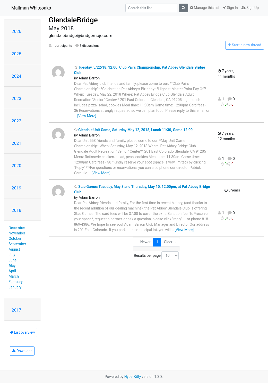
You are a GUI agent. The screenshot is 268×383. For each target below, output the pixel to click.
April (12, 271)
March (14, 276)
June (13, 260)
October (15, 238)
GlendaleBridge (73, 20)
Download (22, 351)
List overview (22, 332)
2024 (16, 76)
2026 (16, 31)
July (12, 255)
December (17, 228)
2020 (16, 165)
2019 (16, 187)
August (14, 249)
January (15, 287)
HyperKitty (132, 377)
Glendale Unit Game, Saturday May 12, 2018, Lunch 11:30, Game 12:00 (133, 130)
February (16, 282)
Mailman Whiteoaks (31, 8)
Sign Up (250, 8)
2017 (16, 310)
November (17, 233)
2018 (16, 210)
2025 (16, 53)
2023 (16, 98)
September (17, 244)
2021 (16, 143)
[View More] (86, 116)
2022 (16, 120)
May (12, 265)
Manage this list (204, 8)
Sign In (230, 8)
